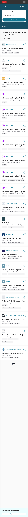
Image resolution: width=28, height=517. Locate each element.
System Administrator (9, 254)
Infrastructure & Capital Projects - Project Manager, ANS (14, 98)
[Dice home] (4, 2)
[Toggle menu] (24, 2)
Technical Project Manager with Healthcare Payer (13, 301)
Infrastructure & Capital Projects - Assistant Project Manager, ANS (14, 160)
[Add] (24, 44)
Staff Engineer (7, 223)
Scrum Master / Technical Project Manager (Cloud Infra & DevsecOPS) (13, 335)
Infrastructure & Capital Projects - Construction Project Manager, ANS (14, 145)
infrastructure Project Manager (12, 48)
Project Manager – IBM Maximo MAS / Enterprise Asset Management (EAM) (13, 207)
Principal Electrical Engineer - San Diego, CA (13, 270)
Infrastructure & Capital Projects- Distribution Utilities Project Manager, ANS (13, 114)
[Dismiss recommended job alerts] (26, 510)
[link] (2, 363)
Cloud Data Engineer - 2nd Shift (13, 353)
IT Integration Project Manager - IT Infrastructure (13, 82)
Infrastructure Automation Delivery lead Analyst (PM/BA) (14, 64)
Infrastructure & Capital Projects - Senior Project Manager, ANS (14, 176)
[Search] (14, 19)
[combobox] (12, 12)
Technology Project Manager (12, 238)
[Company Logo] (3, 44)
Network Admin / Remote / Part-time (13, 319)
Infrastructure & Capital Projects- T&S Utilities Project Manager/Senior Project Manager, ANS (13, 129)
